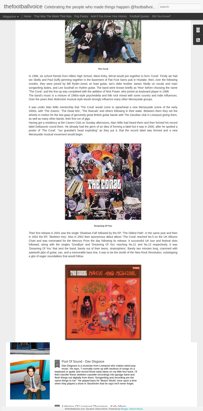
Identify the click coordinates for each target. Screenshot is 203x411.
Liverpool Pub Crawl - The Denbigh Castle (91, 316)
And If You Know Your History (109, 16)
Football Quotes (139, 16)
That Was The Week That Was (53, 16)
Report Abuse (136, 409)
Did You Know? (161, 16)
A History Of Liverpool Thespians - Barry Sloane (95, 271)
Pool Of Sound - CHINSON (81, 226)
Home (27, 16)
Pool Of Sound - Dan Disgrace (83, 361)
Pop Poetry (81, 16)
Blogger (124, 409)
